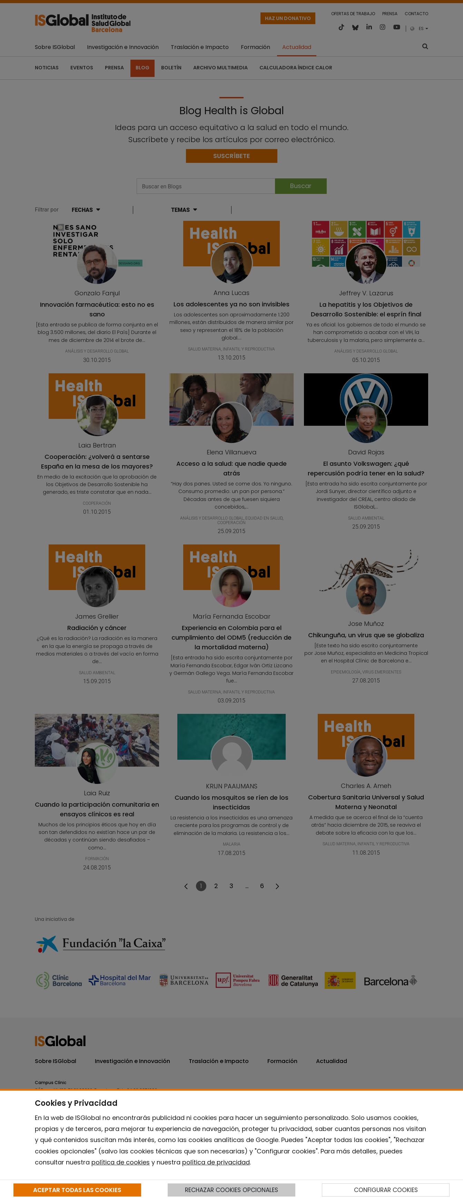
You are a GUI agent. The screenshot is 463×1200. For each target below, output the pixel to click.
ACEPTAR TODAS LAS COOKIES (77, 1190)
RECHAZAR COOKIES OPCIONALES (231, 1190)
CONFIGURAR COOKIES (386, 1190)
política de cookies (120, 1162)
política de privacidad (216, 1162)
